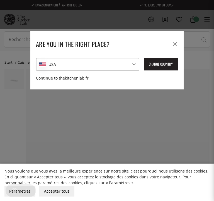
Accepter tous (57, 191)
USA (52, 64)
